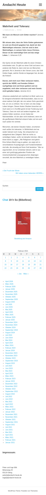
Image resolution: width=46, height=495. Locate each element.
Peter (19, 30)
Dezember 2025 (11, 292)
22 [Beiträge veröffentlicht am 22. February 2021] (5, 268)
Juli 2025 (8, 304)
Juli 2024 (8, 335)
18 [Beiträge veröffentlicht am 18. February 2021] (23, 265)
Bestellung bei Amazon (23, 239)
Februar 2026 (10, 286)
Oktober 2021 (10, 419)
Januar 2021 (10, 442)
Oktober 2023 (10, 358)
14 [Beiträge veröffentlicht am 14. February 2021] (40, 261)
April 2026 (9, 281)
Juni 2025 (9, 307)
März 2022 (9, 407)
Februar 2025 (10, 317)
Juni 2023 (9, 368)
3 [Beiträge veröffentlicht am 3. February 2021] (17, 257)
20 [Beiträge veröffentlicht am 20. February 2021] (35, 265)
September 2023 (11, 361)
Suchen (5, 186)
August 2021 (10, 425)
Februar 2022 (10, 409)
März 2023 (9, 376)
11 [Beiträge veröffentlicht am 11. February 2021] (23, 261)
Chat (5, 199)
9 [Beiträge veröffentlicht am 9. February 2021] (11, 261)
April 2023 (9, 373)
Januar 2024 (10, 350)
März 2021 (9, 437)
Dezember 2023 (11, 353)
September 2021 (11, 422)
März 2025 (9, 315)
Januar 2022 (10, 412)
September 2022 (11, 391)
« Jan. (19, 274)
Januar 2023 (10, 381)
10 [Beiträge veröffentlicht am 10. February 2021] (17, 261)
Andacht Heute (14, 5)
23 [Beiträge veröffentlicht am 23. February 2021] (11, 268)
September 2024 (11, 330)
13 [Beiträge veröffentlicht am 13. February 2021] (35, 261)
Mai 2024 (8, 340)
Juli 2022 (8, 396)
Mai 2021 (8, 432)
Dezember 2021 (11, 414)
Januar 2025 (10, 320)
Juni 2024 (9, 338)
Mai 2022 (8, 402)
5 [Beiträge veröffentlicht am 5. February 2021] (28, 257)
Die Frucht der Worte (11, 171)
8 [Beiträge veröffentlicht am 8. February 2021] (5, 261)
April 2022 (9, 404)
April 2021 (9, 435)
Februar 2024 (10, 348)
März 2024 (9, 345)
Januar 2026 (10, 289)
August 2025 (10, 302)
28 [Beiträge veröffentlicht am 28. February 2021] (40, 268)
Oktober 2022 (10, 389)
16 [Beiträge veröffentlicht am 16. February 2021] (11, 265)
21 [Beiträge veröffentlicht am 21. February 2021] (40, 265)
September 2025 (11, 299)
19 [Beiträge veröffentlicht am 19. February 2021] (29, 265)
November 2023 (11, 355)
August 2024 (10, 332)
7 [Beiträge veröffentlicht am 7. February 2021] (40, 257)
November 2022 (11, 386)
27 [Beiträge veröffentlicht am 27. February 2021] (35, 268)
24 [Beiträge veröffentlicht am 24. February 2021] (17, 268)
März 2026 (9, 284)
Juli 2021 (8, 427)
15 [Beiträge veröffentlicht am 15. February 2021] (5, 265)
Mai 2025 (8, 309)
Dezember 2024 (11, 322)
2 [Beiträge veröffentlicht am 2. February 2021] (11, 257)
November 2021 (11, 417)
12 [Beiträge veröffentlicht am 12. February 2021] (29, 261)
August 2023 (10, 363)
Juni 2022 (9, 399)
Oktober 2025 (10, 297)
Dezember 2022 (11, 384)
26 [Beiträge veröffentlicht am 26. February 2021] (29, 268)
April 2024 (9, 343)
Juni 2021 (9, 430)
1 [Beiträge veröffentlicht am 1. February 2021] (5, 257)
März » (26, 274)
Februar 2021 (10, 440)
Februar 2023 (10, 379)
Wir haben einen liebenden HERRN (29, 173)
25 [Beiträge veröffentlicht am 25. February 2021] (23, 268)
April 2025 (9, 312)
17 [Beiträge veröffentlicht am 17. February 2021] (17, 265)
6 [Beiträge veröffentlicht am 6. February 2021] (34, 257)
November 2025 (11, 294)
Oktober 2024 (10, 327)
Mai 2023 (8, 371)
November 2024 (11, 325)
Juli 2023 (8, 366)
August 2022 (10, 394)
